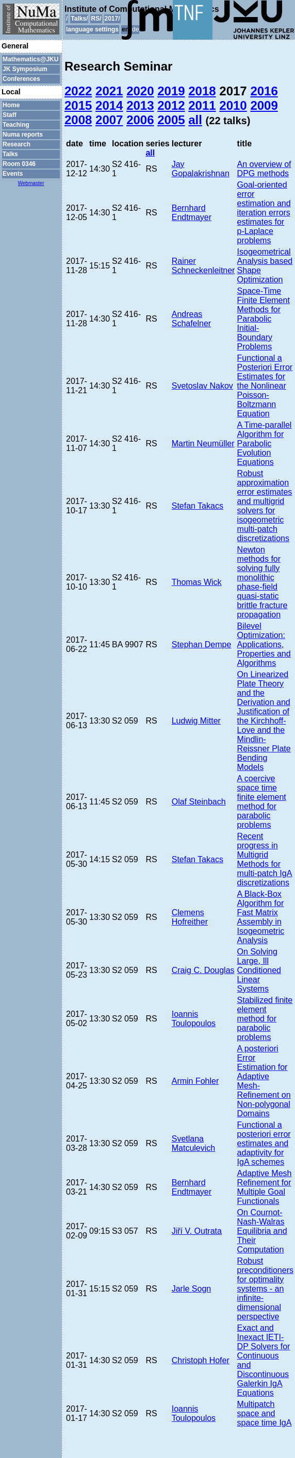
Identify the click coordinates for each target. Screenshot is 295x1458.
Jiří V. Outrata (197, 1231)
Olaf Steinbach (199, 801)
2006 (140, 120)
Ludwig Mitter (196, 720)
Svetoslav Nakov (202, 385)
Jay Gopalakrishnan (201, 169)
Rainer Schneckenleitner (203, 266)
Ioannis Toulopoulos (194, 1019)
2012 (171, 105)
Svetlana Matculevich (193, 1143)
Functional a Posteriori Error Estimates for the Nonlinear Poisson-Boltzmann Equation (265, 386)
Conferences (21, 78)
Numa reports (23, 134)
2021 (109, 91)
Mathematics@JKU (30, 59)
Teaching (16, 124)
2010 (233, 105)
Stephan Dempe (202, 644)
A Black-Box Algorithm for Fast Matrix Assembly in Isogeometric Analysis (261, 917)
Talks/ (79, 18)
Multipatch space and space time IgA (264, 1413)
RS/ (96, 18)
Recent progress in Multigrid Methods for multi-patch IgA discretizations (264, 859)
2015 (78, 105)
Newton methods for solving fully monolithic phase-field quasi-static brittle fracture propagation (262, 582)
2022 (78, 91)
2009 (263, 105)
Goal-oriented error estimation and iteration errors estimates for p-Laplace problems (264, 212)
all (195, 120)
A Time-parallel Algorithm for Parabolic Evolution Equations (264, 443)
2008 (78, 120)
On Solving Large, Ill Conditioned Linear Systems (259, 970)
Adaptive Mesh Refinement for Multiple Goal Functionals (264, 1187)
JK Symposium (25, 69)
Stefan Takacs (197, 505)
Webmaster (31, 183)
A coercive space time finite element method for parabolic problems (261, 801)
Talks (10, 154)
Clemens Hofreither (190, 917)
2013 (140, 105)
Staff (10, 115)
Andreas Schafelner (191, 319)
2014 (109, 105)
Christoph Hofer (201, 1360)
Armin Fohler (195, 1081)
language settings (92, 29)
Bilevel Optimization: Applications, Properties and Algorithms (264, 644)
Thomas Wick (197, 582)
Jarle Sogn (191, 1288)
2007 (109, 120)
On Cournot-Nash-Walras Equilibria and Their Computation (262, 1231)
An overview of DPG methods (264, 169)
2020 (140, 91)
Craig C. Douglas (203, 970)
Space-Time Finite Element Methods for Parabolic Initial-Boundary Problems (263, 319)
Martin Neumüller (203, 443)
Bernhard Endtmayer (191, 213)
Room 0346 (19, 163)
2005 (171, 120)
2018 (202, 91)
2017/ (112, 18)
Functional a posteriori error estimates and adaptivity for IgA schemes (264, 1143)
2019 (171, 91)
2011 (202, 105)
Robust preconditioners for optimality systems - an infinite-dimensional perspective (265, 1288)
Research (16, 144)
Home (11, 105)
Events (13, 173)
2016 (263, 91)
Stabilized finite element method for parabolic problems (265, 1019)
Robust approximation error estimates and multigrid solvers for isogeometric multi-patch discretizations (264, 506)
